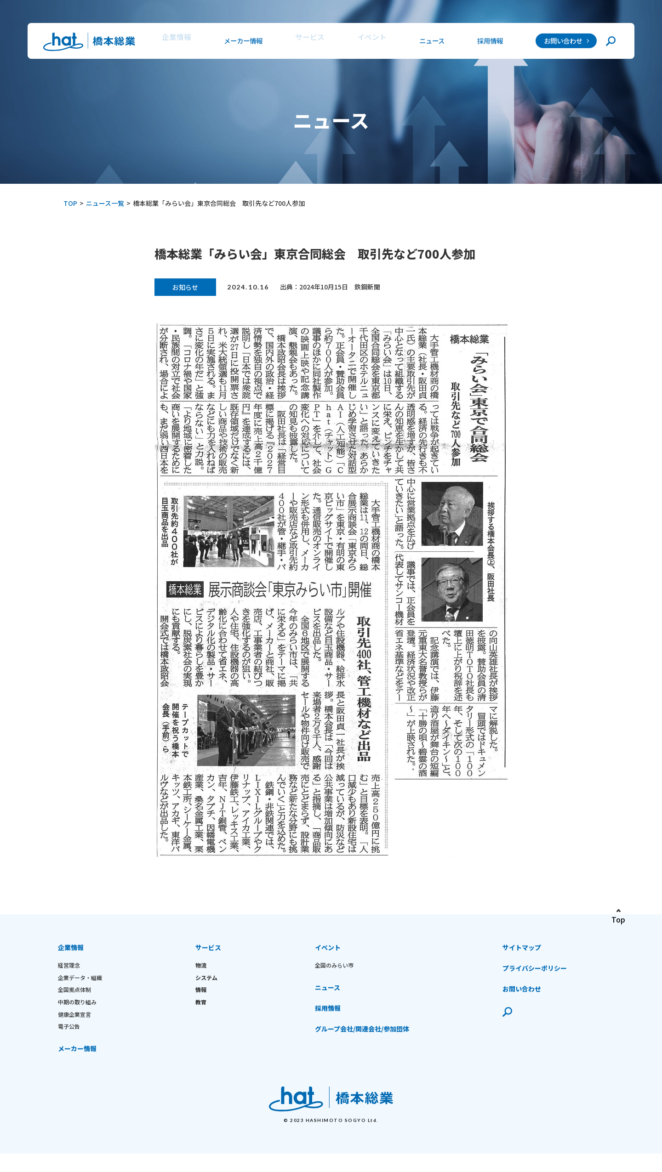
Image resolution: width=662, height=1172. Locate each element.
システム (206, 986)
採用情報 (488, 42)
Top (618, 928)
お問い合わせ (563, 42)
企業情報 (175, 42)
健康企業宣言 (74, 1023)
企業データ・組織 (80, 986)
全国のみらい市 (334, 974)
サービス (308, 42)
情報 (200, 998)
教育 (200, 1011)
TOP (70, 203)
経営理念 (69, 974)
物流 (200, 974)
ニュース (428, 42)
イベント (368, 42)
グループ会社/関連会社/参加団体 (362, 1037)
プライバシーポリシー (534, 977)
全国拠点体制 (74, 998)
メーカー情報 (241, 42)
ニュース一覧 (105, 203)
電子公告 (69, 1035)
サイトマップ (521, 956)
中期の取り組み (77, 1011)
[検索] (611, 42)
